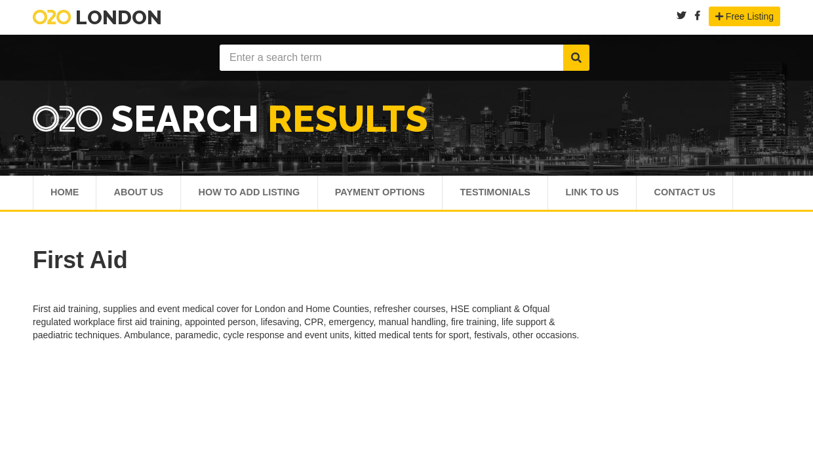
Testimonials (520, 194)
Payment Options (398, 194)
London (97, 17)
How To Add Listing (259, 194)
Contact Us (721, 194)
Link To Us (622, 194)
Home (65, 194)
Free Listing (744, 16)
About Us (142, 194)
